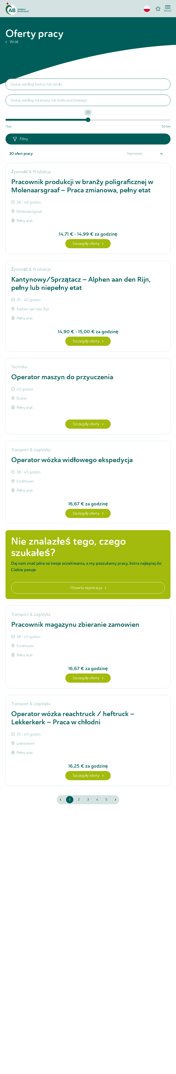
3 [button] (88, 799)
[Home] (17, 9)
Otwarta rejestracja (88, 588)
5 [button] (106, 799)
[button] (147, 9)
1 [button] (69, 800)
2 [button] (79, 799)
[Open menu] (167, 8)
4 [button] (97, 799)
